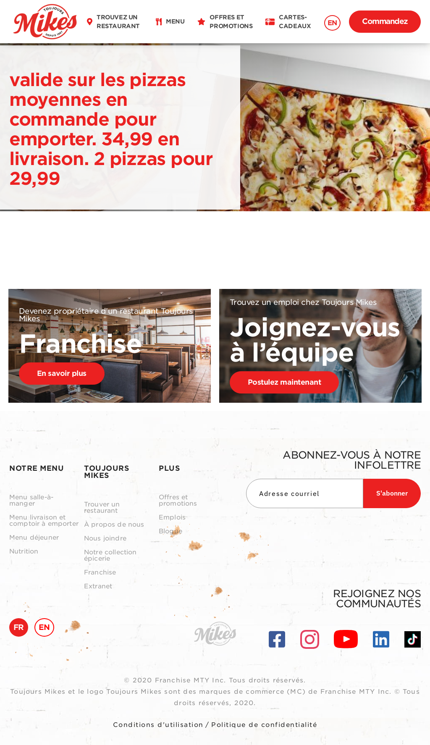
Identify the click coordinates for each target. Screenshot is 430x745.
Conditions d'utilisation (158, 725)
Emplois (172, 517)
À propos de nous (114, 525)
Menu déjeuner (34, 538)
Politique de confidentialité (264, 725)
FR (18, 627)
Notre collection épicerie (110, 555)
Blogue (170, 531)
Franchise (100, 572)
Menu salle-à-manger (31, 500)
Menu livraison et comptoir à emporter (44, 520)
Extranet (98, 586)
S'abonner (392, 493)
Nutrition (23, 551)
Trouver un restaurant (102, 507)
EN (332, 23)
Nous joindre (105, 538)
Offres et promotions (178, 500)
